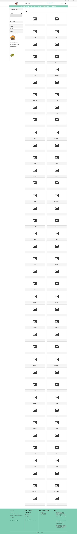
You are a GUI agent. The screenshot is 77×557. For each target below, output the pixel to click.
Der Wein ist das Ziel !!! (46, 6)
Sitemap (11, 28)
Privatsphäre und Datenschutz (14, 543)
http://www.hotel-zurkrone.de (14, 42)
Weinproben (54, 6)
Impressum (11, 535)
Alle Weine (23, 6)
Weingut (39, 6)
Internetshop (35, 555)
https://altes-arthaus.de (13, 46)
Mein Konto (42, 538)
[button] (65, 0)
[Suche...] (26, 3)
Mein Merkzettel (43, 537)
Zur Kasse (42, 535)
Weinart (27, 6)
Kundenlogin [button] (70, 0)
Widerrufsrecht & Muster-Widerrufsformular (16, 538)
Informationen (12, 540)
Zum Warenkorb (43, 536)
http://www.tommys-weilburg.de (14, 40)
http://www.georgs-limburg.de (14, 44)
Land (31, 6)
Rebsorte (35, 6)
